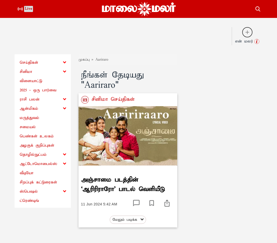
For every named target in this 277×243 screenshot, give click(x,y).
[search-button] (257, 8)
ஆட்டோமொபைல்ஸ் (38, 163)
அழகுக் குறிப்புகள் (37, 145)
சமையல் (28, 127)
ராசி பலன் (30, 99)
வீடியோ (27, 173)
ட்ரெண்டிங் (29, 200)
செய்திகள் (29, 62)
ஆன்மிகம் (29, 108)
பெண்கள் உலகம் (37, 136)
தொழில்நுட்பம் (33, 154)
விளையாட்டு (31, 81)
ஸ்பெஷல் (29, 191)
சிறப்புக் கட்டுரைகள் (38, 182)
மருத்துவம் (29, 117)
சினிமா (26, 71)
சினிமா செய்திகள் (112, 99)
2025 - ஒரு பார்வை (38, 90)
